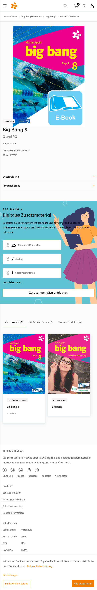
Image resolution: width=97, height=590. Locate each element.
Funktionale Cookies (16, 583)
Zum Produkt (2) (14, 322)
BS (22, 543)
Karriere (33, 475)
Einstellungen (10, 575)
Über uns (8, 475)
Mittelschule (10, 536)
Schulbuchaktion (12, 492)
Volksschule (9, 529)
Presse (20, 475)
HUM (24, 549)
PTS (5, 543)
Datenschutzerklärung (39, 566)
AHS (23, 536)
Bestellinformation (13, 512)
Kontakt (46, 475)
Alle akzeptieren (83, 583)
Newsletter (61, 475)
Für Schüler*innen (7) (41, 322)
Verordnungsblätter (14, 499)
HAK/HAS (8, 549)
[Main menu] (5, 6)
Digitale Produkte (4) (70, 322)
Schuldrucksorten (12, 506)
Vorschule (26, 529)
